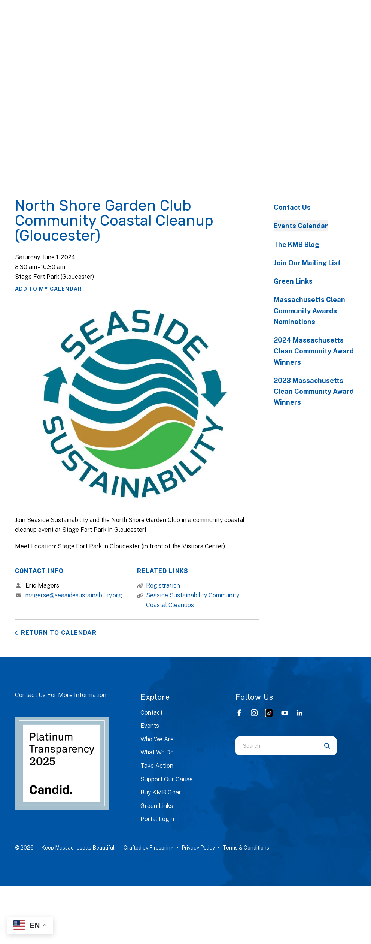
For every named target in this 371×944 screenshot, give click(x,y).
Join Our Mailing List (307, 263)
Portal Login (157, 819)
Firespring (161, 848)
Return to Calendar (59, 632)
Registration (163, 585)
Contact (151, 712)
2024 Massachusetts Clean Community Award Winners (314, 351)
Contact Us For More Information (60, 695)
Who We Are (157, 739)
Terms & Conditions (246, 848)
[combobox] (276, 745)
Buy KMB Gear (160, 792)
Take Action (156, 765)
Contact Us (292, 207)
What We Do (157, 752)
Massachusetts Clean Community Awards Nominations (309, 311)
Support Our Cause (166, 779)
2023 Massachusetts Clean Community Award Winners (314, 392)
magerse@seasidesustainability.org (73, 595)
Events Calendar (301, 226)
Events (149, 725)
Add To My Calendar (48, 289)
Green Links (293, 281)
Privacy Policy (198, 848)
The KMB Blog (296, 244)
